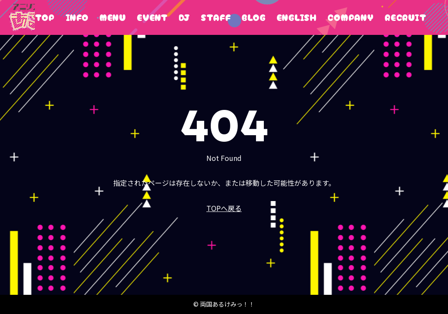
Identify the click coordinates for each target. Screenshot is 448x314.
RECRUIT (405, 17)
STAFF (216, 17)
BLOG (254, 17)
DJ (184, 17)
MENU (112, 17)
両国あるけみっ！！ (22, 17)
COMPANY (350, 17)
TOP (44, 17)
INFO (76, 17)
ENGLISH (296, 17)
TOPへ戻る (224, 208)
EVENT (152, 17)
